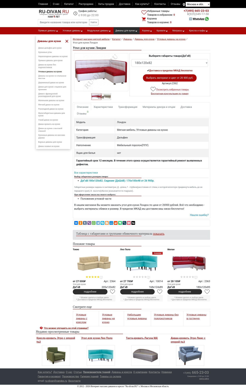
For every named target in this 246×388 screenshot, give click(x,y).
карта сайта (204, 379)
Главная (43, 4)
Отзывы (175, 4)
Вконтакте (74, 380)
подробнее (90, 291)
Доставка (124, 4)
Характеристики (103, 107)
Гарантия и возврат (49, 376)
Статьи (78, 372)
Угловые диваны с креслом (81, 318)
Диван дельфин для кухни (50, 48)
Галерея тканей (89, 376)
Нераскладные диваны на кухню (53, 56)
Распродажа (86, 4)
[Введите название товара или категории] (63, 22)
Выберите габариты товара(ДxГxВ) (170, 55)
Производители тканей (96, 372)
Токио (76, 249)
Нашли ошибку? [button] (199, 215)
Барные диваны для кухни (50, 142)
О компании (140, 372)
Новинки (166, 372)
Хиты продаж (106, 4)
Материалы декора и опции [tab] (159, 107)
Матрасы (178, 30)
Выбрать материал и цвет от (169, 78)
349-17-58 (198, 14)
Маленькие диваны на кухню (51, 100)
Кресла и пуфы (198, 30)
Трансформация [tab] (127, 107)
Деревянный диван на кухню (51, 83)
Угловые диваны (73, 30)
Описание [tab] (82, 107)
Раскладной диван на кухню (50, 109)
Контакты (160, 4)
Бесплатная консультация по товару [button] (170, 93)
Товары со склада (110, 376)
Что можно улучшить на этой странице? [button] (66, 328)
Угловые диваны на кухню (50, 72)
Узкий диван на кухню (48, 120)
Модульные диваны (99, 30)
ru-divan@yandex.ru (56, 380)
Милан (170, 249)
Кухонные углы (45, 52)
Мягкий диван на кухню (48, 105)
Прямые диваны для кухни (50, 60)
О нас (56, 4)
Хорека (147, 30)
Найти (94, 22)
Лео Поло (125, 249)
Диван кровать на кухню (49, 124)
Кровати (162, 30)
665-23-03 (196, 11)
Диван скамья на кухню (48, 146)
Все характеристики (86, 172)
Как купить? (142, 4)
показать (158, 233)
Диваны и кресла (122, 372)
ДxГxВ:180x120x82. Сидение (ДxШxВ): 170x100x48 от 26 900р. (117, 180)
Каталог (69, 4)
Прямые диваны (48, 30)
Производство (70, 376)
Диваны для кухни (126, 30)
